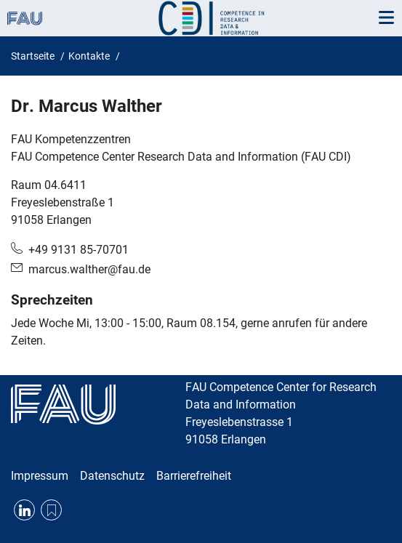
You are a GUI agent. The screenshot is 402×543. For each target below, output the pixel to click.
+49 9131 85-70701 (78, 250)
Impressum (39, 476)
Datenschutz (112, 476)
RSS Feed (51, 509)
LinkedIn (24, 509)
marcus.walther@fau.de (89, 269)
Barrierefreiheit (193, 476)
